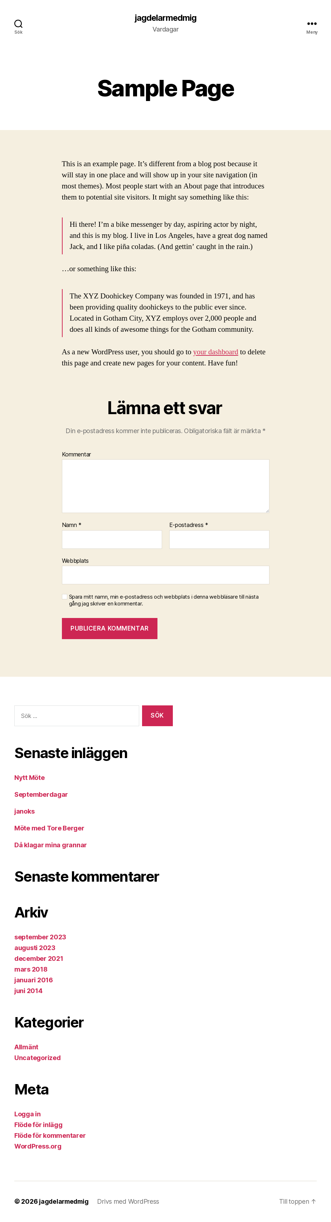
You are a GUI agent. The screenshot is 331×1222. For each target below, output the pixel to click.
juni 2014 (28, 991)
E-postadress (188, 525)
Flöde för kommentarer (50, 1136)
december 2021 (38, 959)
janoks (24, 811)
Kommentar (76, 454)
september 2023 (40, 937)
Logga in (27, 1114)
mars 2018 (31, 969)
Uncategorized (37, 1058)
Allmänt (26, 1047)
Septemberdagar (41, 795)
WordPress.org (38, 1146)
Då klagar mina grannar (50, 845)
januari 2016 (33, 980)
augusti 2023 (34, 948)
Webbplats (75, 561)
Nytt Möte (29, 778)
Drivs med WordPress (130, 1202)
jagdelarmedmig (165, 18)
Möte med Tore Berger (49, 828)
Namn (72, 525)
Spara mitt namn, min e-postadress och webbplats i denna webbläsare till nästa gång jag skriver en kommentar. (164, 600)
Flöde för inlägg (38, 1125)
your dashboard (216, 352)
